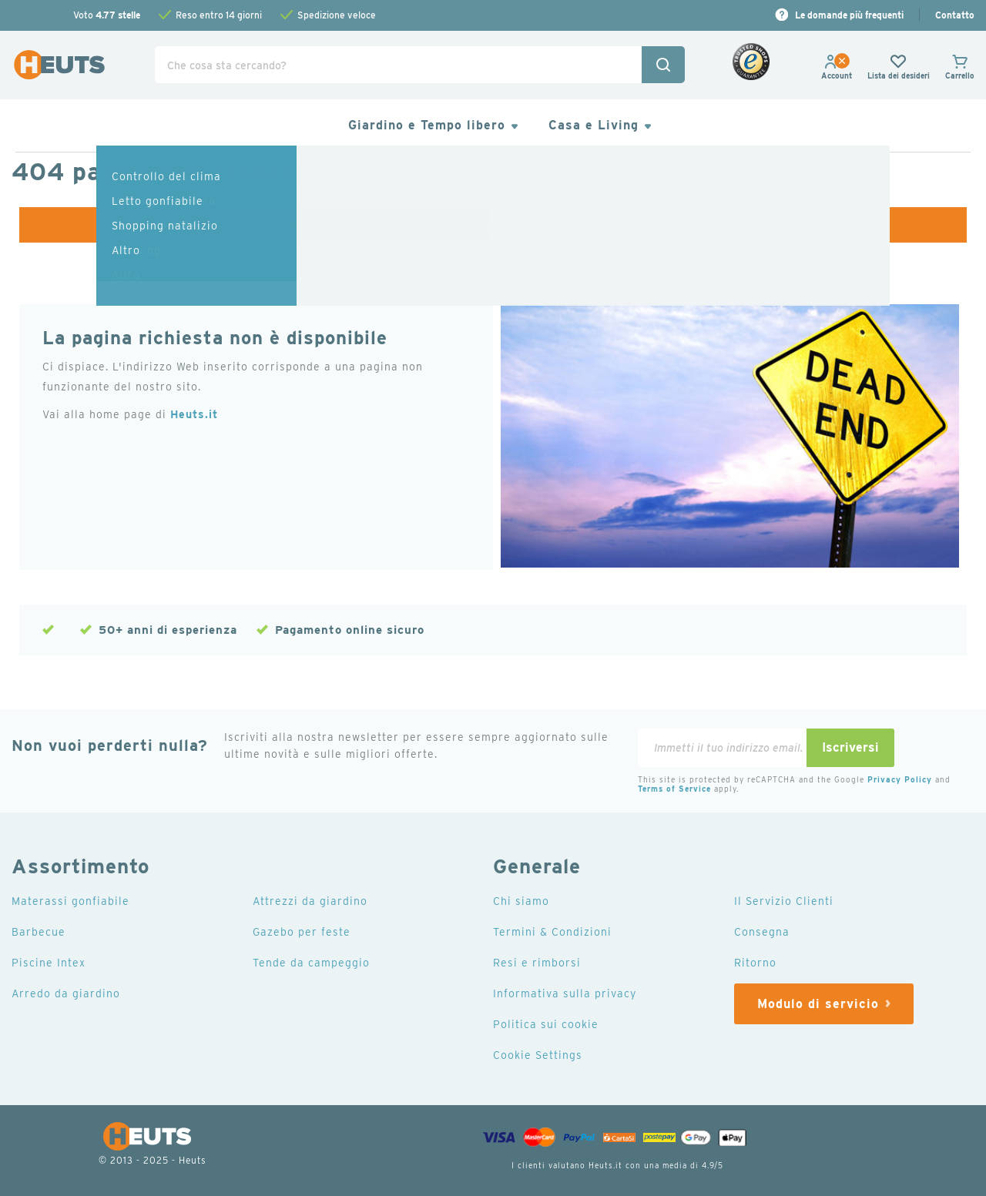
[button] (836, 75)
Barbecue (38, 932)
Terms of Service (674, 788)
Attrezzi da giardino (310, 901)
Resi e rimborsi (537, 962)
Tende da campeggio (311, 962)
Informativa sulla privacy (564, 993)
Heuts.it (194, 414)
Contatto (954, 15)
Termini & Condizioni (552, 932)
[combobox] (420, 64)
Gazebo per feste (301, 932)
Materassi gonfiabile (70, 901)
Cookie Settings (537, 1055)
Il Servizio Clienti (783, 901)
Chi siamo (521, 901)
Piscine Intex (49, 962)
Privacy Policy (899, 779)
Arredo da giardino (66, 993)
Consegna (762, 932)
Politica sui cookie (546, 1024)
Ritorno (755, 962)
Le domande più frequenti (849, 15)
